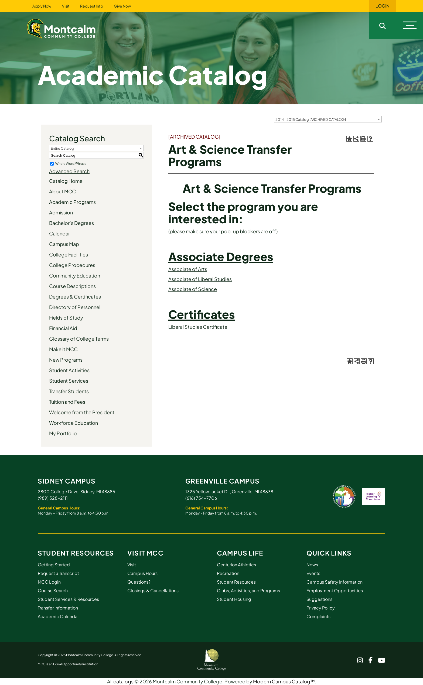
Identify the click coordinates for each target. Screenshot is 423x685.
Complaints (318, 616)
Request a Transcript (58, 573)
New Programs (66, 360)
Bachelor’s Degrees (71, 223)
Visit (65, 6)
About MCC (62, 191)
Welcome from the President (81, 412)
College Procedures (72, 265)
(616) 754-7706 (201, 498)
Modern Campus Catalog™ (284, 681)
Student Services (68, 381)
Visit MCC (145, 552)
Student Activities (69, 370)
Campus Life (240, 552)
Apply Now (41, 6)
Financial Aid (63, 328)
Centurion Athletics (236, 564)
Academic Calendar (58, 616)
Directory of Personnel (74, 307)
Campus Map (64, 244)
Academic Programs (72, 202)
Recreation (228, 573)
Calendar (59, 233)
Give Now (122, 6)
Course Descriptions (72, 286)
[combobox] (328, 119)
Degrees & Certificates (75, 296)
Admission (61, 212)
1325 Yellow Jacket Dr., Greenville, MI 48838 (229, 491)
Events (313, 573)
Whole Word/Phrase (70, 164)
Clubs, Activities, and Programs (248, 590)
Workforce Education (73, 423)
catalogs (123, 681)
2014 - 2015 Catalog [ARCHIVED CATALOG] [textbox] (310, 119)
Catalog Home (66, 181)
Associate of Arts (187, 269)
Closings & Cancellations (153, 590)
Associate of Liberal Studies (200, 279)
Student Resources (76, 552)
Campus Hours (142, 573)
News (312, 564)
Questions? (139, 582)
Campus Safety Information (334, 582)
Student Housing (234, 599)
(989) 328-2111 (53, 498)
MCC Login (49, 582)
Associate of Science (192, 289)
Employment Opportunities (334, 590)
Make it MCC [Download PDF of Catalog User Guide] (63, 349)
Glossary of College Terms (79, 338)
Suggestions (319, 599)
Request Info (91, 6)
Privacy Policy (320, 608)
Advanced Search (69, 171)
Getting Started (54, 564)
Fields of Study (66, 317)
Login (383, 6)
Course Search (53, 590)
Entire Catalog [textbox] (62, 148)
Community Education (74, 275)
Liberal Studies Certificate (197, 327)
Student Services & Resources (68, 599)
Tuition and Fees (67, 402)
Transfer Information (58, 608)
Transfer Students (69, 391)
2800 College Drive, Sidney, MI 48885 (76, 491)
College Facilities (68, 254)
